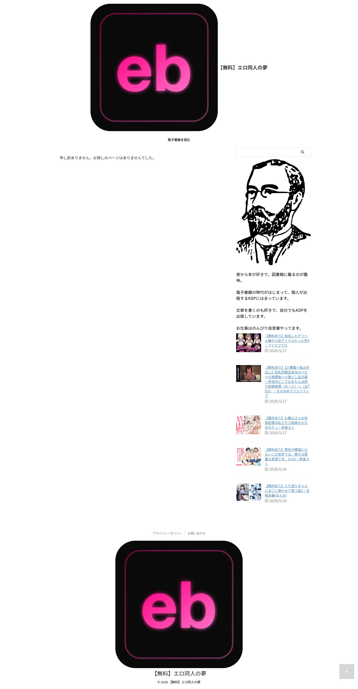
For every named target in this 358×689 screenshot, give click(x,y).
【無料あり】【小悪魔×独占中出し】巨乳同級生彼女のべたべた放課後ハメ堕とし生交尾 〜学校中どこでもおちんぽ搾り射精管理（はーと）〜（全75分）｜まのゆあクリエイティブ (287, 381)
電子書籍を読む (179, 139)
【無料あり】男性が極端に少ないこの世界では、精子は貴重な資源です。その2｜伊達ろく (287, 456)
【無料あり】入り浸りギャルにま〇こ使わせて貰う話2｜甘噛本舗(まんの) (287, 490)
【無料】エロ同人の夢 (243, 67)
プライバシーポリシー (167, 533)
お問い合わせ (196, 533)
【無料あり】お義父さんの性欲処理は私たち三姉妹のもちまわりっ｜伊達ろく (286, 423)
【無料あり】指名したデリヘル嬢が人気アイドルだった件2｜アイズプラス (287, 340)
